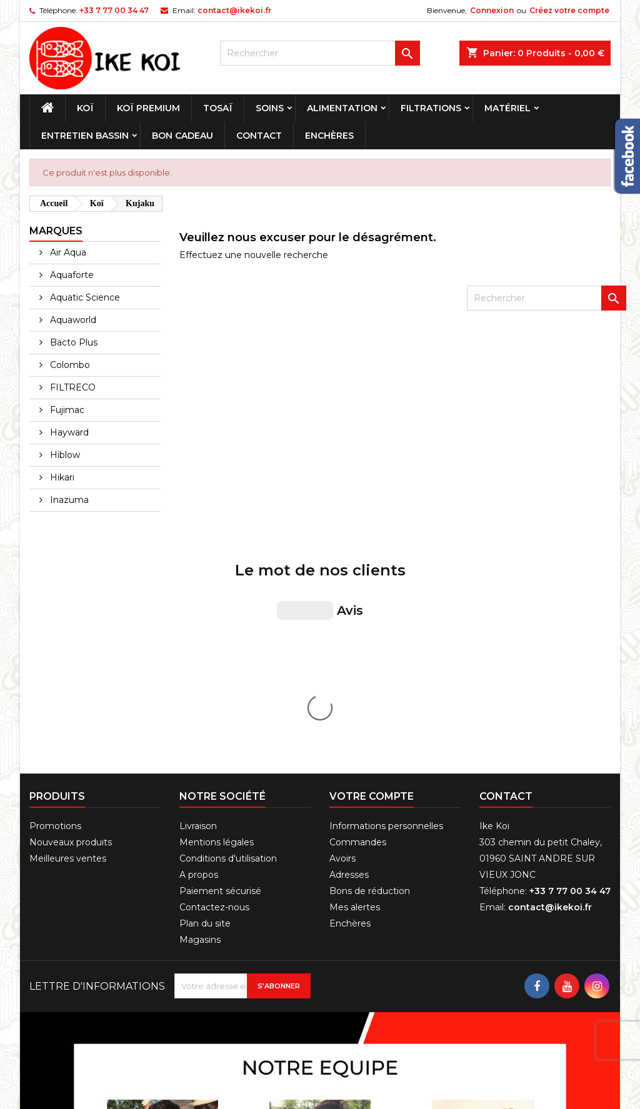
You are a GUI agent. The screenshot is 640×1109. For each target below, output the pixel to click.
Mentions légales (216, 632)
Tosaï (217, 108)
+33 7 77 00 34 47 (114, 10)
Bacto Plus (73, 342)
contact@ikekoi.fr (234, 10)
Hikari (61, 477)
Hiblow (64, 454)
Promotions (55, 616)
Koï (85, 108)
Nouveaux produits (70, 632)
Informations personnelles (386, 616)
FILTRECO (72, 387)
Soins (270, 108)
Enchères (329, 135)
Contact (259, 135)
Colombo (69, 364)
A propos (198, 664)
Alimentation (342, 108)
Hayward (68, 432)
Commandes (357, 632)
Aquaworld (72, 320)
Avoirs (342, 648)
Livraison (198, 616)
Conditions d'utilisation (228, 648)
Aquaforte (71, 275)
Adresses (349, 664)
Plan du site (205, 713)
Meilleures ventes (67, 648)
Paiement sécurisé (220, 681)
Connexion (492, 10)
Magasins (200, 729)
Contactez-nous (214, 697)
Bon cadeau (182, 135)
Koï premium (148, 108)
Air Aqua (67, 252)
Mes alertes (354, 697)
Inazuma (68, 499)
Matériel (507, 108)
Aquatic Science (84, 297)
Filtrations (431, 108)
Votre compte (371, 586)
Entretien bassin (85, 135)
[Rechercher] (320, 53)
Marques (55, 231)
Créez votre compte (569, 10)
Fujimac (66, 409)
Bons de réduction (369, 681)
